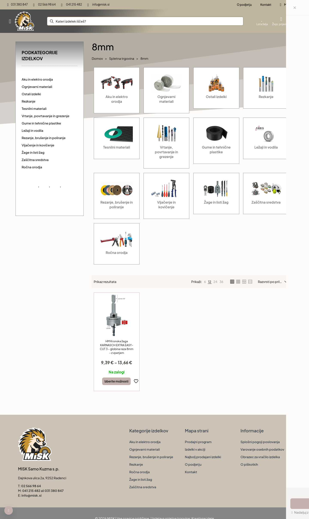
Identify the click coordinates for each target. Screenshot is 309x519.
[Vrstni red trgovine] (273, 281)
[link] (205, 281)
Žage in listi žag (140, 479)
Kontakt (191, 472)
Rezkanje (136, 464)
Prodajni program (198, 442)
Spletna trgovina (121, 58)
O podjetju (193, 464)
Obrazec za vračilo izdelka (260, 457)
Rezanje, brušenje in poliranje (151, 457)
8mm (144, 58)
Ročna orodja (139, 472)
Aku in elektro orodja (145, 442)
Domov (97, 58)
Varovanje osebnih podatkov (262, 449)
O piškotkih (249, 464)
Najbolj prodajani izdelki (203, 457)
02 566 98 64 (31, 486)
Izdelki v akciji (195, 449)
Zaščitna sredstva (142, 487)
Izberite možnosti (117, 381)
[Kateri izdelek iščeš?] (145, 21)
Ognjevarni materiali (144, 449)
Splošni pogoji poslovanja (260, 442)
